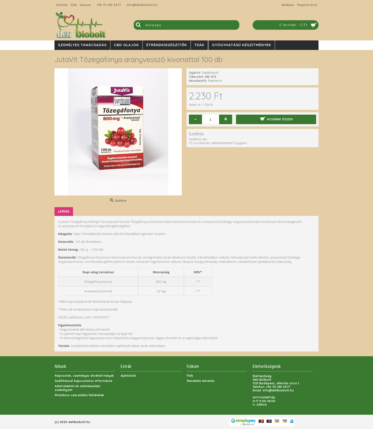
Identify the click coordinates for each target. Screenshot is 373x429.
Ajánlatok (128, 375)
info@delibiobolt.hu (142, 5)
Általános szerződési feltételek (79, 395)
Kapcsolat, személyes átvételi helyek (84, 375)
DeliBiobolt (210, 72)
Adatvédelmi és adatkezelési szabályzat (77, 388)
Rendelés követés (201, 381)
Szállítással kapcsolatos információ (83, 381)
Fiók (190, 375)
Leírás (63, 211)
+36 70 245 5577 (109, 5)
